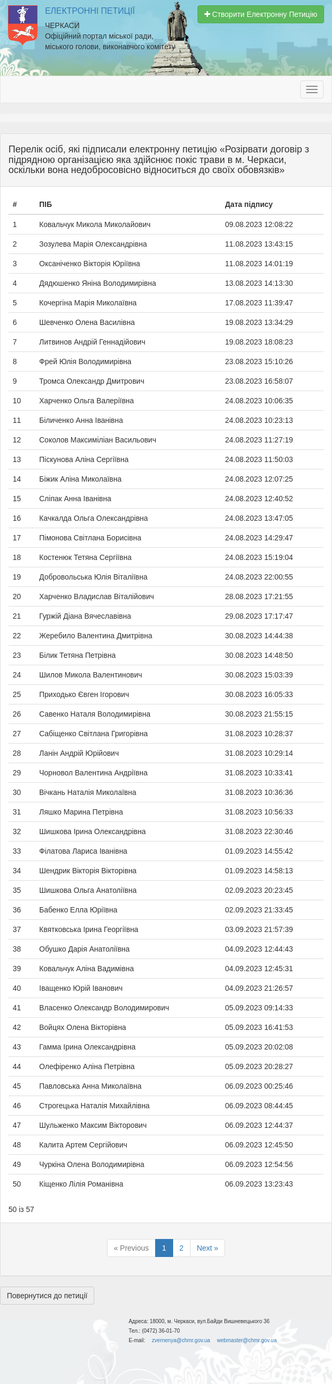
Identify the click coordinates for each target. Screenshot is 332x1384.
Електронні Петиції (90, 10)
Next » (207, 1248)
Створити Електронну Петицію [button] (260, 14)
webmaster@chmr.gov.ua (247, 1340)
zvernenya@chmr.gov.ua (181, 1340)
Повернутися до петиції (47, 1295)
